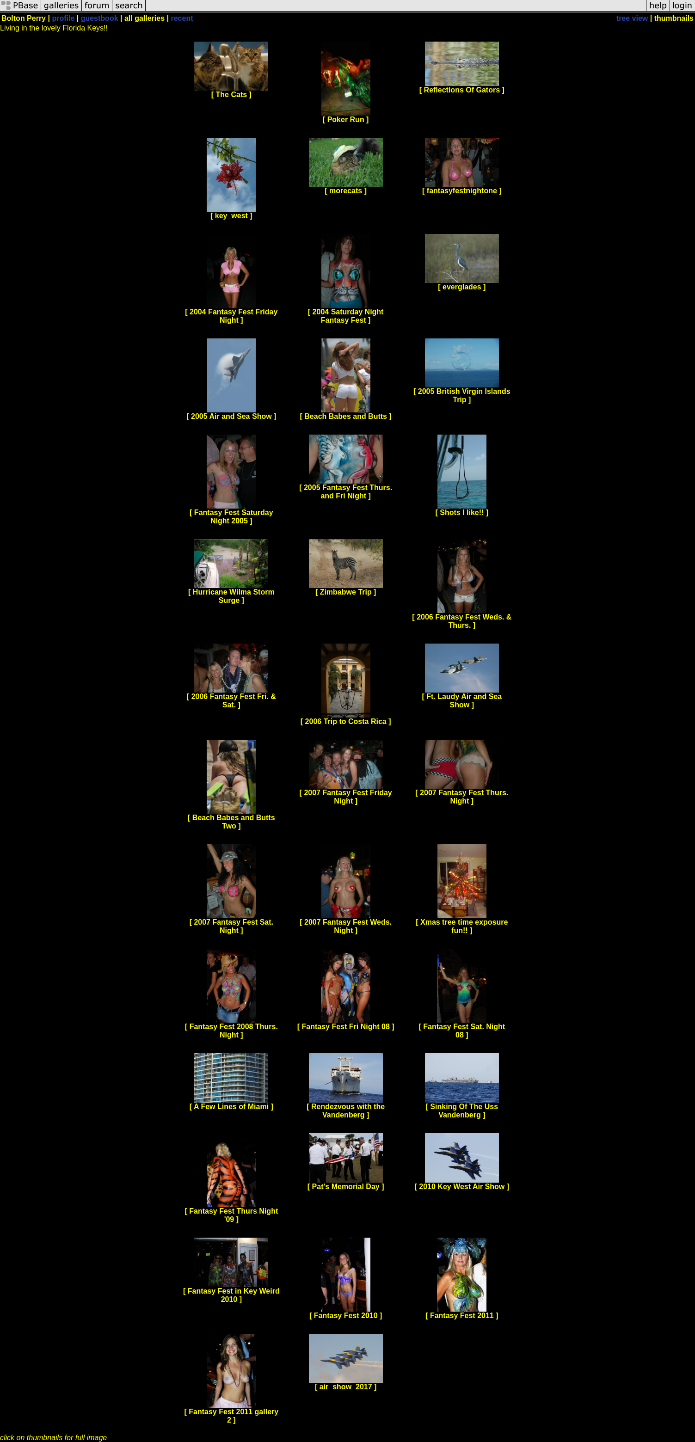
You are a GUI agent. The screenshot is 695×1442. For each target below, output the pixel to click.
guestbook (99, 18)
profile (63, 18)
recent (182, 18)
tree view (632, 18)
